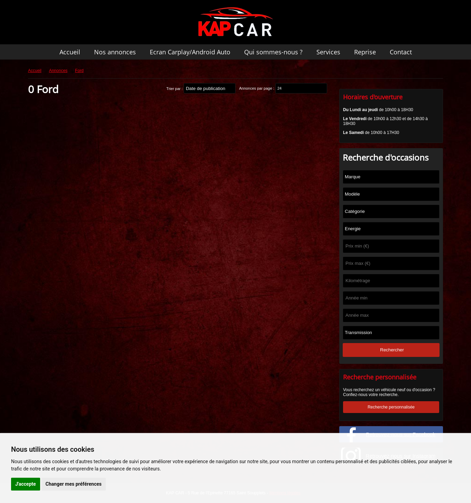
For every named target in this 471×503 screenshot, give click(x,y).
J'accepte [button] (25, 484)
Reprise (365, 52)
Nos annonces (115, 52)
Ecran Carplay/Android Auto (190, 52)
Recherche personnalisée (391, 407)
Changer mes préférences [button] (74, 484)
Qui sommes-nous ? (273, 52)
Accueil (69, 52)
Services (328, 52)
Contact (401, 52)
